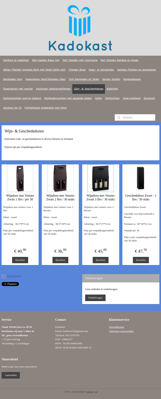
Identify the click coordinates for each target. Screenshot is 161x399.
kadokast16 (11, 276)
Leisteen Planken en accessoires (136, 69)
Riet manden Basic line (45, 60)
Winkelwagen (95, 297)
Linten (98, 98)
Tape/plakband (131, 98)
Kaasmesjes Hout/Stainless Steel (46, 79)
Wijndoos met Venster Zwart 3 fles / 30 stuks (101, 197)
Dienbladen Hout (12, 79)
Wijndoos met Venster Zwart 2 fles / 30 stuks (60, 197)
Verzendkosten (116, 326)
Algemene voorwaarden (121, 331)
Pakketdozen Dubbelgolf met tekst (46, 107)
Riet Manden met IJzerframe (80, 60)
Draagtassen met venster (18, 88)
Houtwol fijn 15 (12, 107)
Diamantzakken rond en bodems (22, 98)
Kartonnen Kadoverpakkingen (53, 88)
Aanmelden (11, 375)
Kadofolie (112, 88)
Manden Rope (77, 69)
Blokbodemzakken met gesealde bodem (68, 98)
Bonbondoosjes (132, 79)
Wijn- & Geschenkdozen (88, 88)
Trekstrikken (112, 98)
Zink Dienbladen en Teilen (84, 79)
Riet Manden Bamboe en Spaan (119, 60)
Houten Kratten (111, 79)
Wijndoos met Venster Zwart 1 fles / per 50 (20, 197)
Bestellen (20, 259)
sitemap (90, 391)
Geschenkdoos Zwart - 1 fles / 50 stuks (140, 197)
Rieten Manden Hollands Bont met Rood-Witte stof (34, 69)
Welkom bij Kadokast (16, 60)
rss (96, 391)
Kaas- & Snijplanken (101, 69)
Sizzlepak (149, 98)
